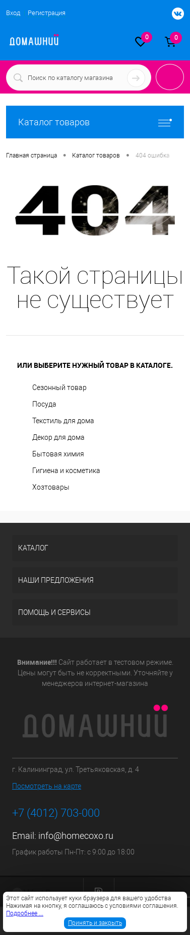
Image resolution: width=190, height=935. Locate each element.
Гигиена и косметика (66, 470)
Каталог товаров (95, 122)
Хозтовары (51, 487)
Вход (13, 13)
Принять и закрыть (95, 922)
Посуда (44, 404)
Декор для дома (58, 437)
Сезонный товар (59, 387)
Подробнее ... (24, 913)
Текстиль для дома (63, 421)
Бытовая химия (58, 454)
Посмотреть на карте (46, 786)
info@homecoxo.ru (75, 835)
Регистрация (47, 13)
